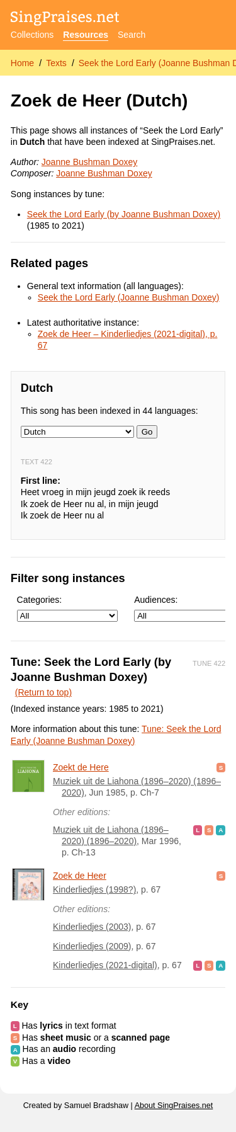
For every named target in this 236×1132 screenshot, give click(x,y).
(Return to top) (43, 692)
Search (131, 35)
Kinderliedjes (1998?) (94, 889)
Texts (56, 63)
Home (22, 63)
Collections (32, 35)
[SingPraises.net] (65, 19)
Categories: (67, 608)
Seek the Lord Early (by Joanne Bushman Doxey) (123, 214)
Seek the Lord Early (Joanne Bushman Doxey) (129, 297)
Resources (85, 35)
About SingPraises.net (174, 1105)
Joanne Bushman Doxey (90, 162)
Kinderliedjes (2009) (92, 946)
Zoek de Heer (79, 876)
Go (147, 432)
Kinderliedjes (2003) (92, 927)
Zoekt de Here (81, 767)
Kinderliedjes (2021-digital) (105, 965)
